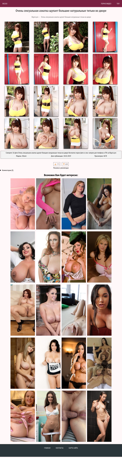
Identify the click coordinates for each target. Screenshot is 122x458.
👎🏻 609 (65, 164)
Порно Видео (106, 3)
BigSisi (5, 3)
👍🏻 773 (56, 164)
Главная (47, 448)
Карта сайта (73, 448)
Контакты (59, 448)
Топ (118, 3)
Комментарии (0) (7, 170)
